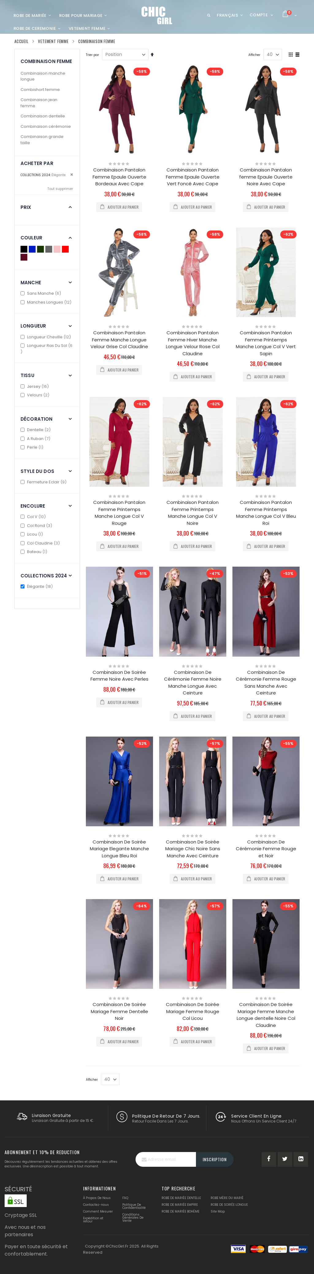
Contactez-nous (96, 1204)
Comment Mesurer (98, 1211)
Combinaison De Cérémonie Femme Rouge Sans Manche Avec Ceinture (266, 682)
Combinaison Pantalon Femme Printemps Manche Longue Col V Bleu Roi (266, 512)
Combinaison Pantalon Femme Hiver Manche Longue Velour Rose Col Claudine (193, 343)
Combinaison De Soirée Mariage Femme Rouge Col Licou (192, 1011)
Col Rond (37, 526)
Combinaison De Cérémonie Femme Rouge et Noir (266, 849)
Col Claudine (41, 543)
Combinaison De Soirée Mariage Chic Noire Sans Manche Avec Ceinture (192, 849)
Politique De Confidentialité (134, 1206)
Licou (32, 534)
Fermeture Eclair (44, 482)
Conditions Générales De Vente (133, 1217)
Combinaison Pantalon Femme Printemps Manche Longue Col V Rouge (119, 512)
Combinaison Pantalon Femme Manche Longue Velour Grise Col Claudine (119, 339)
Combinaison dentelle (43, 116)
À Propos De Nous (97, 1198)
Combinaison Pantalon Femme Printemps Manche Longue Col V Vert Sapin (266, 343)
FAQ (125, 1198)
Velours (36, 395)
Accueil (21, 41)
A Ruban (36, 439)
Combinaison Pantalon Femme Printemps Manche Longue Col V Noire (193, 512)
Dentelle (36, 430)
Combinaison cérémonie (46, 126)
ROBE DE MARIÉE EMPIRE (180, 1204)
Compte (259, 15)
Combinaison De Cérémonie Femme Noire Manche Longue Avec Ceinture (192, 682)
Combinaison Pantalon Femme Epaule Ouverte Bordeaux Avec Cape (119, 177)
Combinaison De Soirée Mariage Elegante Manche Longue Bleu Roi (119, 849)
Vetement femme (53, 41)
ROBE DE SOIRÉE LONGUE (229, 1204)
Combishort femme (40, 89)
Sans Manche (42, 293)
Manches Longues (47, 302)
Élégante (37, 586)
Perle (33, 447)
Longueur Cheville (46, 337)
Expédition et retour (93, 1220)
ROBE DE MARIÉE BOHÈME (180, 1211)
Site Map (218, 1211)
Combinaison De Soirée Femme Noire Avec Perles (119, 675)
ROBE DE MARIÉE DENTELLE (181, 1198)
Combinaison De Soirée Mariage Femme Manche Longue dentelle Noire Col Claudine (266, 1014)
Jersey (35, 386)
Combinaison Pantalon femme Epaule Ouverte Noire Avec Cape (266, 177)
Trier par (92, 55)
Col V (34, 517)
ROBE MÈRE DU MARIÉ (227, 1198)
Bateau (35, 552)
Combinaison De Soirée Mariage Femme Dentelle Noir (119, 1011)
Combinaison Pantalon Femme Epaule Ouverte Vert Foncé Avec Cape (193, 177)
